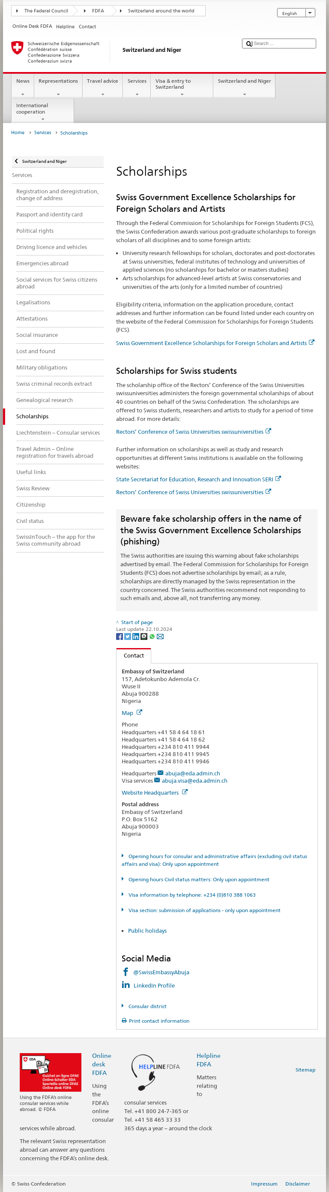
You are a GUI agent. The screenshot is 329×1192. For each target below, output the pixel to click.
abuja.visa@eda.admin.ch (194, 780)
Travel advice (103, 88)
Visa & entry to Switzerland (182, 88)
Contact (130, 655)
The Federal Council (46, 11)
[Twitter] (128, 636)
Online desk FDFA (101, 1064)
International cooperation (43, 112)
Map (132, 712)
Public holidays (147, 930)
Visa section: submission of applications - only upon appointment (204, 910)
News (22, 88)
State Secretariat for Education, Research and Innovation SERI (198, 479)
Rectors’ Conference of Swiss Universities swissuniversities (193, 431)
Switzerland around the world (161, 11)
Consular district (147, 1006)
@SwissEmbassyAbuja (161, 972)
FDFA (98, 11)
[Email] (160, 636)
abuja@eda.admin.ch (192, 773)
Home (17, 132)
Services (136, 88)
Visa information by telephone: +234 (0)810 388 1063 (191, 895)
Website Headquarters (155, 792)
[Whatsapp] (153, 636)
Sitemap (305, 1069)
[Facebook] (120, 636)
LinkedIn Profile (155, 985)
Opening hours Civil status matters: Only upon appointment (198, 879)
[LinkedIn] (136, 636)
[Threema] (145, 636)
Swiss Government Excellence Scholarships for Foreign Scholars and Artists (215, 342)
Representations (58, 88)
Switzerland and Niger (244, 88)
